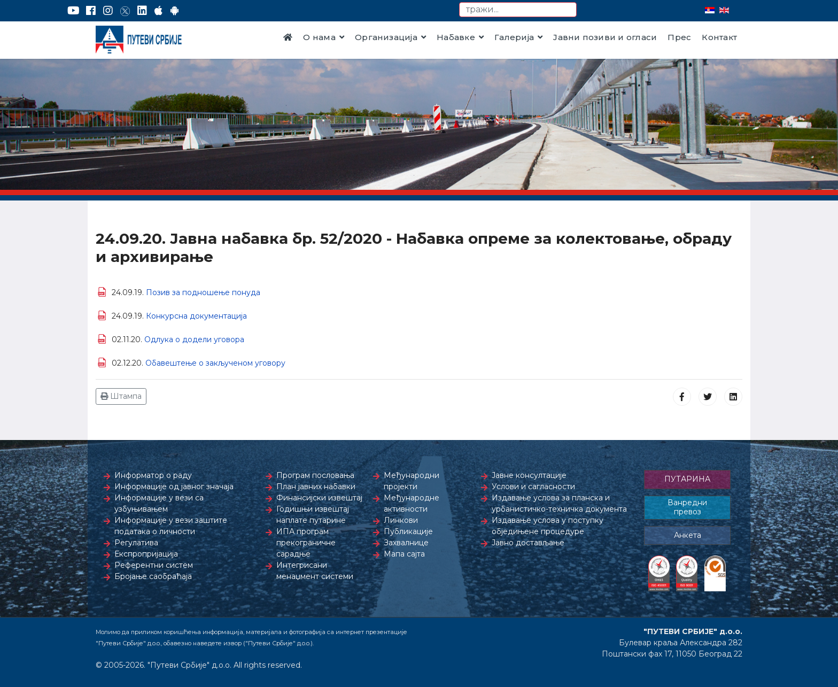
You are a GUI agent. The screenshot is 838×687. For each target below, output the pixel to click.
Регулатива (136, 542)
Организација (386, 37)
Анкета (687, 535)
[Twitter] (125, 10)
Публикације (408, 531)
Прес (679, 37)
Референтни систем (153, 565)
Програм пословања (315, 475)
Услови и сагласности (533, 486)
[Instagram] (108, 10)
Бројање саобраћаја (153, 576)
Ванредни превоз (687, 507)
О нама (319, 37)
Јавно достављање (528, 542)
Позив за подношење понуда (203, 292)
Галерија (514, 37)
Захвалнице (406, 542)
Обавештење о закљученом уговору (215, 363)
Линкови (401, 520)
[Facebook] (91, 10)
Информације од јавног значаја (174, 486)
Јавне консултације (529, 475)
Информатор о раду (153, 475)
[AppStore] (158, 10)
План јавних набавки (315, 486)
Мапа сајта (404, 554)
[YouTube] (73, 10)
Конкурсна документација (196, 316)
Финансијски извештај (319, 498)
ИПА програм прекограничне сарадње (306, 543)
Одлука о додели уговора (194, 339)
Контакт (719, 37)
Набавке (456, 37)
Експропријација (146, 554)
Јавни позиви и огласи (605, 37)
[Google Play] (175, 10)
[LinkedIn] (142, 10)
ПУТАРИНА (687, 479)
